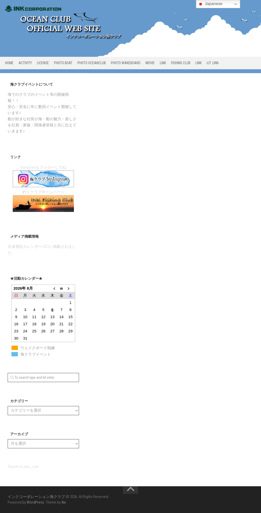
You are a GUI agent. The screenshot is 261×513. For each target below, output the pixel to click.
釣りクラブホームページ (43, 192)
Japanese (210, 4)
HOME (9, 63)
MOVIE (150, 63)
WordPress (35, 502)
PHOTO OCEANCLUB (91, 63)
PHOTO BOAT (63, 63)
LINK (163, 63)
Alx (63, 502)
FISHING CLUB (180, 63)
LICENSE (43, 63)
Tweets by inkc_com (23, 466)
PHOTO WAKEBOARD (125, 63)
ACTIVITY (25, 63)
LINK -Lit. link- (207, 63)
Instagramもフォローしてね (43, 167)
